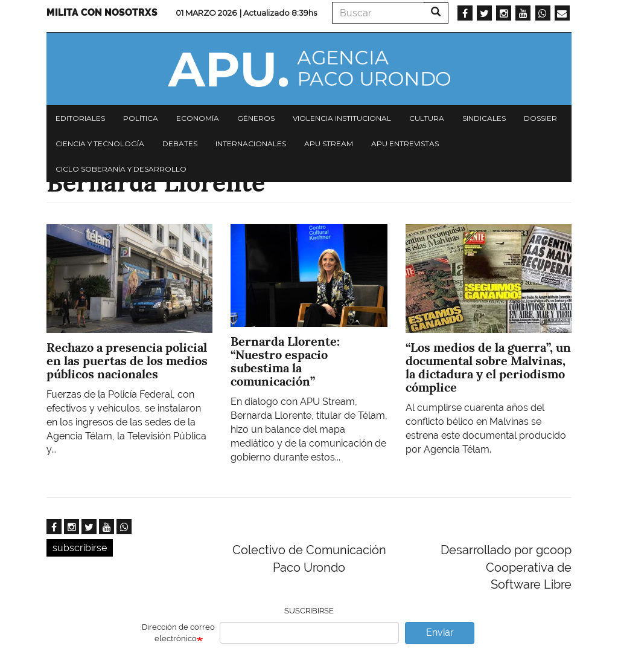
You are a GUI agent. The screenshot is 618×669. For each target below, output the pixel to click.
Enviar (440, 632)
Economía (197, 118)
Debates (179, 143)
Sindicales (484, 118)
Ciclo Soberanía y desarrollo (121, 168)
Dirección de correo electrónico (178, 632)
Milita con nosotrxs (102, 12)
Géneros (256, 118)
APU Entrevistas (405, 143)
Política (140, 118)
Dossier (540, 118)
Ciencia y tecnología (100, 143)
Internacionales (250, 143)
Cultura (426, 118)
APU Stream (328, 143)
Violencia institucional (342, 118)
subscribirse (80, 548)
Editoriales (80, 118)
